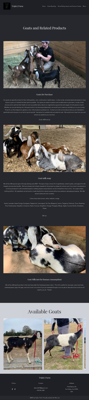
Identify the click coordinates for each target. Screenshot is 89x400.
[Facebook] (12, 389)
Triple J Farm (17, 6)
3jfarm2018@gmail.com (41, 388)
